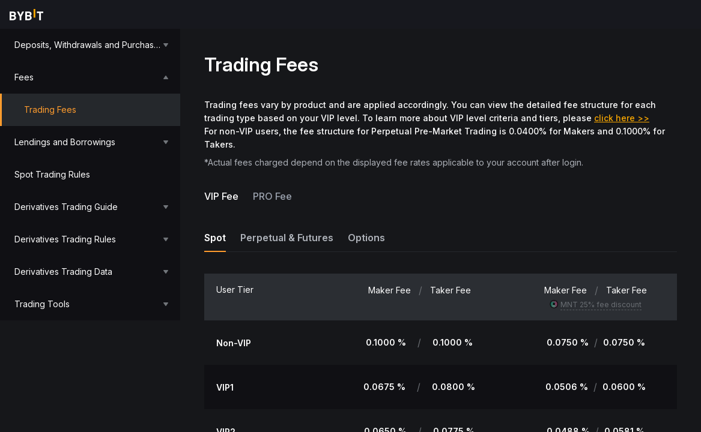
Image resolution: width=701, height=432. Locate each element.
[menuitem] (90, 45)
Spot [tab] (215, 238)
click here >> (621, 118)
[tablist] (440, 237)
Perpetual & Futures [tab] (286, 238)
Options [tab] (366, 238)
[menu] (90, 174)
